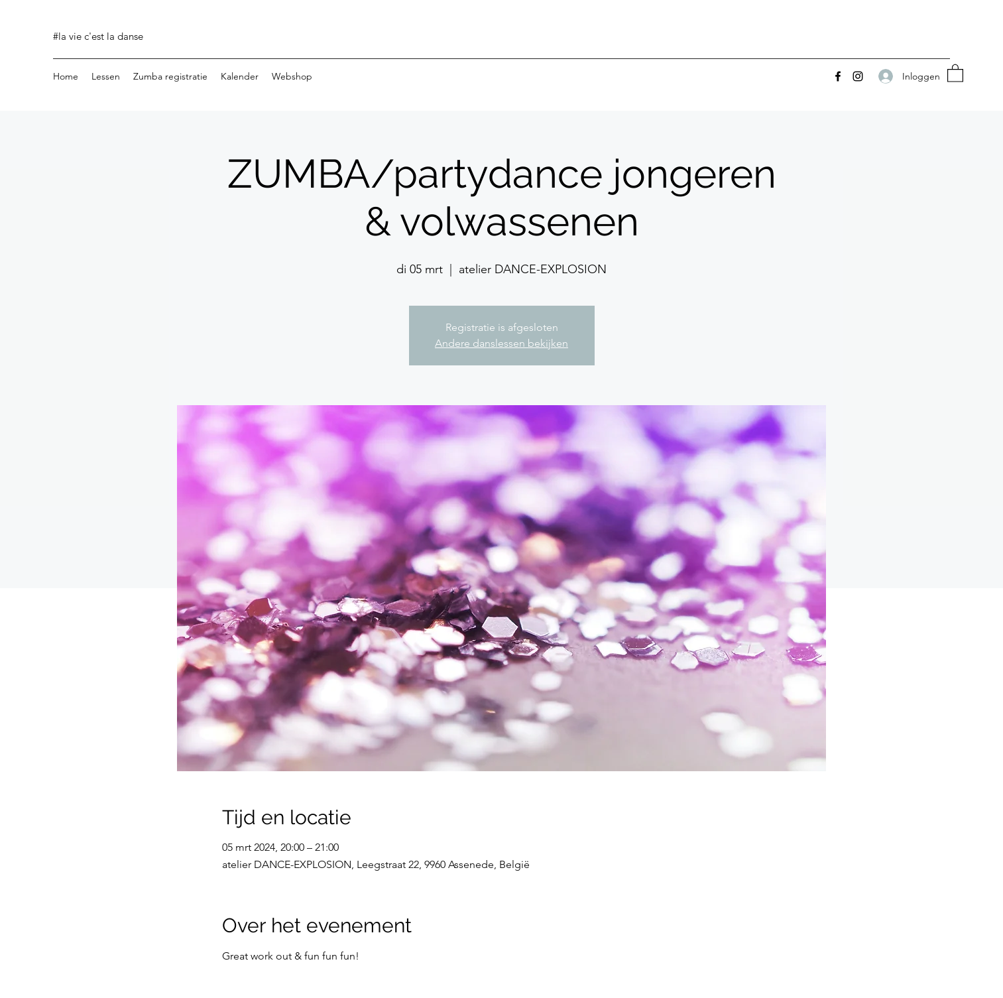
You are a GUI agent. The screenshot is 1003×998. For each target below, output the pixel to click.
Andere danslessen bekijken (501, 343)
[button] (955, 72)
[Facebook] (838, 76)
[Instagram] (857, 76)
